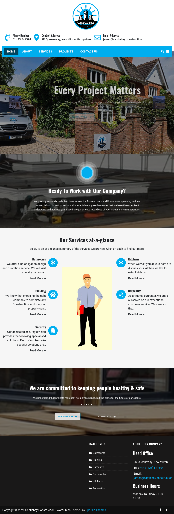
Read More (37, 278)
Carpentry (98, 467)
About (27, 51)
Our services (54, 416)
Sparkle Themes (96, 510)
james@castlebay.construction (122, 39)
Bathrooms (99, 452)
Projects (66, 51)
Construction (100, 474)
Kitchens (98, 481)
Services (45, 51)
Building (97, 460)
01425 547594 (22, 39)
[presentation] (15, 102)
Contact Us (89, 51)
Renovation (99, 488)
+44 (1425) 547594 (151, 467)
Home (11, 51)
